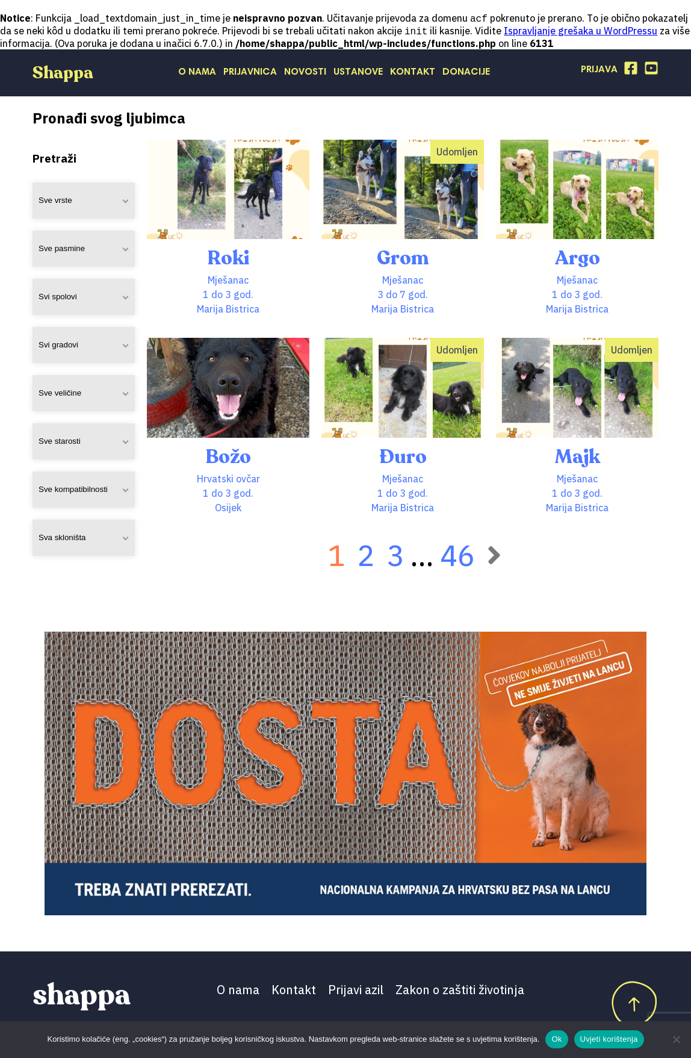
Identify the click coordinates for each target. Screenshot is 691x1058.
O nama (197, 73)
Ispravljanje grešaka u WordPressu (580, 32)
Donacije (466, 73)
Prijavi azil (355, 991)
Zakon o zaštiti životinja (459, 991)
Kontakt (412, 73)
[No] (676, 1039)
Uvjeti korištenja (609, 1039)
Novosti (305, 73)
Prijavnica (250, 73)
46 (457, 556)
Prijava (599, 71)
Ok (556, 1039)
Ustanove (358, 73)
